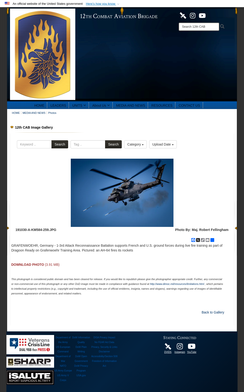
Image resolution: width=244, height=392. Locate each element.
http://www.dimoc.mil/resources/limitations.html (177, 283)
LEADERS (58, 105)
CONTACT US (189, 105)
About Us (101, 105)
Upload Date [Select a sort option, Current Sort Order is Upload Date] (163, 144)
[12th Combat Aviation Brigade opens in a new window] (192, 348)
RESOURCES (162, 105)
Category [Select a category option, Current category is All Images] (135, 144)
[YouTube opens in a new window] (202, 15)
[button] (103, 3)
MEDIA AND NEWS (130, 105)
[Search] (199, 27)
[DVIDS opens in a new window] (183, 15)
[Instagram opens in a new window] (192, 15)
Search (60, 144)
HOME (39, 105)
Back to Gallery (213, 312)
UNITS (79, 105)
